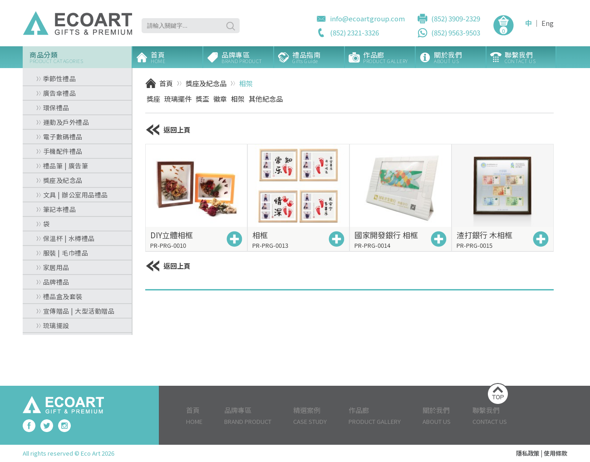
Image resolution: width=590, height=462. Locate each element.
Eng (547, 23)
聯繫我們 (530, 57)
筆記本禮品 (56, 209)
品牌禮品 (52, 281)
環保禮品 (52, 107)
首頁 (176, 57)
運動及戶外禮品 (62, 122)
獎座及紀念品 (59, 180)
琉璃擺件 (178, 98)
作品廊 (389, 57)
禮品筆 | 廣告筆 (62, 165)
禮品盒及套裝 (59, 296)
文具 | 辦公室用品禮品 (72, 194)
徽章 (220, 98)
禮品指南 (318, 57)
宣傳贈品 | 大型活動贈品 (75, 310)
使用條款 (555, 453)
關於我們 (460, 57)
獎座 (153, 98)
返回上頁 (168, 129)
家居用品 (52, 267)
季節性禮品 (56, 78)
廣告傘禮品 (56, 93)
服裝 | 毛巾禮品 (62, 252)
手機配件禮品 (59, 151)
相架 (246, 83)
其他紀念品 (266, 98)
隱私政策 (528, 453)
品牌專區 (247, 57)
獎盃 (202, 98)
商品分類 (81, 57)
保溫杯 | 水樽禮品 (65, 238)
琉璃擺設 (52, 325)
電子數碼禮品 (59, 136)
